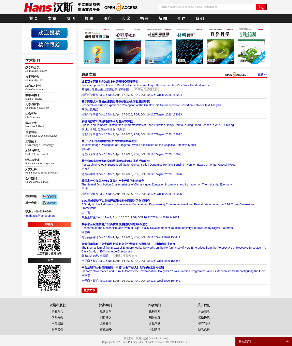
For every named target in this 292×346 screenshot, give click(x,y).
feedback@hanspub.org (40, 215)
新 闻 (163, 18)
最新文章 (105, 311)
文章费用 (105, 323)
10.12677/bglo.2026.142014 (161, 217)
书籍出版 (57, 323)
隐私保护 (204, 329)
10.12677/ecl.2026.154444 (163, 237)
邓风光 (86, 168)
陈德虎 (93, 255)
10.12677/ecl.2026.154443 (163, 260)
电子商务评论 (90, 237)
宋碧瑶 (104, 255)
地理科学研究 (90, 94)
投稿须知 (154, 311)
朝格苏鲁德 (122, 89)
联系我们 (57, 329)
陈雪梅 (86, 232)
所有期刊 (57, 311)
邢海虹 (93, 109)
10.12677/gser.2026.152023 (164, 114)
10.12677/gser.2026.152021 (164, 154)
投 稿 (89, 18)
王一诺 (86, 212)
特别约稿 (154, 329)
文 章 (52, 18)
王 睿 (85, 188)
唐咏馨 (86, 149)
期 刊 (70, 18)
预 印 (107, 18)
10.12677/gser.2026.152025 (164, 193)
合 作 (181, 18)
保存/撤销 (204, 323)
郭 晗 (85, 255)
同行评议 (105, 317)
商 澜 (85, 109)
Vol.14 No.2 (104, 217)
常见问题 (154, 323)
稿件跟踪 (154, 317)
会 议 (126, 18)
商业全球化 (89, 217)
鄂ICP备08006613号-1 (177, 342)
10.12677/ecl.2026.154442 (163, 280)
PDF (136, 94)
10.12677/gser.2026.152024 (164, 94)
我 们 (199, 18)
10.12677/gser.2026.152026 (164, 174)
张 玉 (85, 129)
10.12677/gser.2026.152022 (164, 134)
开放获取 (204, 311)
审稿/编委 (106, 329)
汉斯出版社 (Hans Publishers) (152, 338)
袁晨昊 (121, 129)
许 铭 (92, 129)
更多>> (262, 74)
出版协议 (204, 317)
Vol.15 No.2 (106, 94)
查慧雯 (86, 275)
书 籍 (144, 18)
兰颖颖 (108, 89)
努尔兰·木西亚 (106, 129)
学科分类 (57, 317)
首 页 (33, 18)
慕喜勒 (86, 89)
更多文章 (89, 290)
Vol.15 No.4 (106, 237)
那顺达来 (97, 89)
